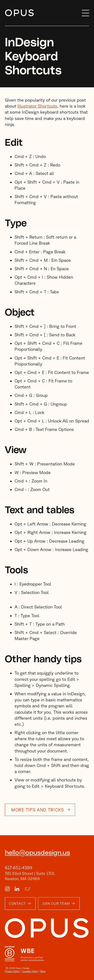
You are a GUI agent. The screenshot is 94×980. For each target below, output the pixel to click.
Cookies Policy (30, 971)
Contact (17, 903)
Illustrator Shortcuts (37, 106)
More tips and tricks (37, 809)
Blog (42, 971)
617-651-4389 (18, 867)
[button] (84, 13)
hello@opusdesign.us (37, 852)
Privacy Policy (12, 971)
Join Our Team (56, 903)
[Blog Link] (27, 889)
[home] (42, 13)
